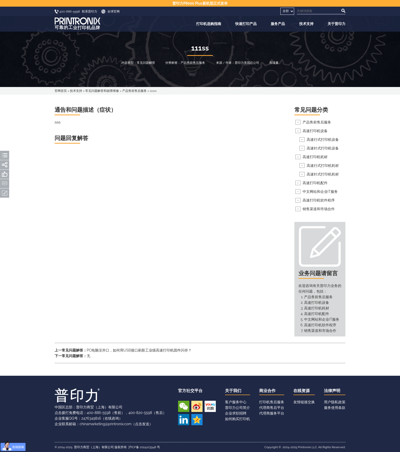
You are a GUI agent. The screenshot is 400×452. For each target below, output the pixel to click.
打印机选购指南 (208, 24)
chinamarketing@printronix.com (105, 424)
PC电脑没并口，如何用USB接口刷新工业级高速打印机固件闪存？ (139, 350)
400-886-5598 (98, 413)
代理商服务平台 (271, 413)
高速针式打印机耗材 (323, 174)
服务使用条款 (334, 408)
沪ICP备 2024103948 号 (144, 447)
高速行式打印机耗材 (323, 166)
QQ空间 (197, 419)
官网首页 (61, 91)
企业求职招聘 (235, 413)
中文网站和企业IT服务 (320, 192)
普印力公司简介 (237, 408)
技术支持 (306, 24)
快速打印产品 (246, 24)
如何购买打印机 (237, 419)
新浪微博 (197, 406)
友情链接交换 (304, 402)
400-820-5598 (140, 413)
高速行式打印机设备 (323, 139)
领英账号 (183, 419)
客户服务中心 (235, 402)
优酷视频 (210, 406)
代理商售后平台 (271, 408)
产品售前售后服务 (134, 91)
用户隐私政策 (334, 402)
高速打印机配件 (315, 183)
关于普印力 (336, 24)
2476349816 (91, 418)
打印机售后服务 (271, 402)
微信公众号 (183, 406)
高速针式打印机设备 (323, 148)
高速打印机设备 (315, 131)
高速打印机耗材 (315, 157)
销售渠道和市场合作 (319, 209)
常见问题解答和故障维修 (102, 91)
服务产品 (278, 24)
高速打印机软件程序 (319, 200)
